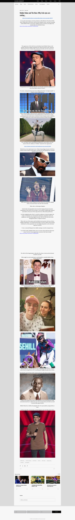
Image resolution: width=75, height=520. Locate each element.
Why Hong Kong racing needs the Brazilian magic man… (51, 486)
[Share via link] (27, 465)
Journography (42, 4)
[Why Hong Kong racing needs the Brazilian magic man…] (53, 480)
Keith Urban (43, 460)
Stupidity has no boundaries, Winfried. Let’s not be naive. (21, 486)
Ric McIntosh (34, 460)
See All (59, 474)
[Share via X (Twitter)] (22, 465)
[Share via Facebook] (20, 465)
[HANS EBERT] (19, 1)
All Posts (16, 4)
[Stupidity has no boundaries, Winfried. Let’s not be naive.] (22, 480)
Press (25, 4)
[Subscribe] (56, 512)
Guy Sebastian (27, 462)
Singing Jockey (49, 460)
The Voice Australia (28, 460)
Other (36, 4)
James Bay (22, 462)
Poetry (48, 4)
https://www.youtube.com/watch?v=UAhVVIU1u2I (29, 26)
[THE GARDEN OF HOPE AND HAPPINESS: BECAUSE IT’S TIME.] (37, 480)
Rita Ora (39, 460)
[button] (58, 4)
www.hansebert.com (36, 518)
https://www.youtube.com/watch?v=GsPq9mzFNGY (29, 233)
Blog (21, 4)
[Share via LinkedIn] (24, 465)
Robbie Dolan (22, 460)
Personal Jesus (30, 4)
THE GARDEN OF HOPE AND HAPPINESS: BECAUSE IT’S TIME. (37, 486)
